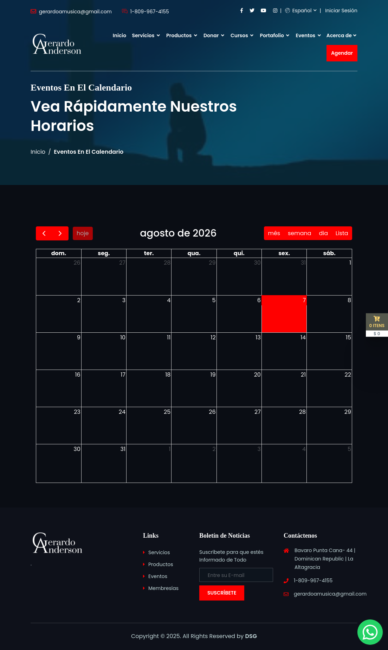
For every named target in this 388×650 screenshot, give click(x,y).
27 (122, 263)
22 (348, 375)
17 (123, 375)
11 (168, 337)
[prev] (44, 233)
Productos (181, 35)
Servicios (146, 35)
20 (257, 375)
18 (167, 375)
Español (298, 10)
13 (258, 337)
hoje (83, 233)
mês (274, 233)
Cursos (242, 35)
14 (303, 337)
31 (303, 263)
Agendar (342, 53)
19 (212, 375)
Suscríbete (221, 592)
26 (76, 263)
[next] (60, 233)
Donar (213, 35)
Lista (342, 233)
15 (348, 337)
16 (77, 375)
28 (167, 263)
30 (257, 263)
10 (122, 337)
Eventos (308, 35)
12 (213, 337)
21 (303, 375)
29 (212, 263)
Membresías (163, 588)
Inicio (119, 35)
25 (167, 412)
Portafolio (274, 35)
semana (299, 233)
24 (122, 412)
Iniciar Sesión (341, 10)
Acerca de (339, 35)
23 (77, 412)
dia (323, 233)
